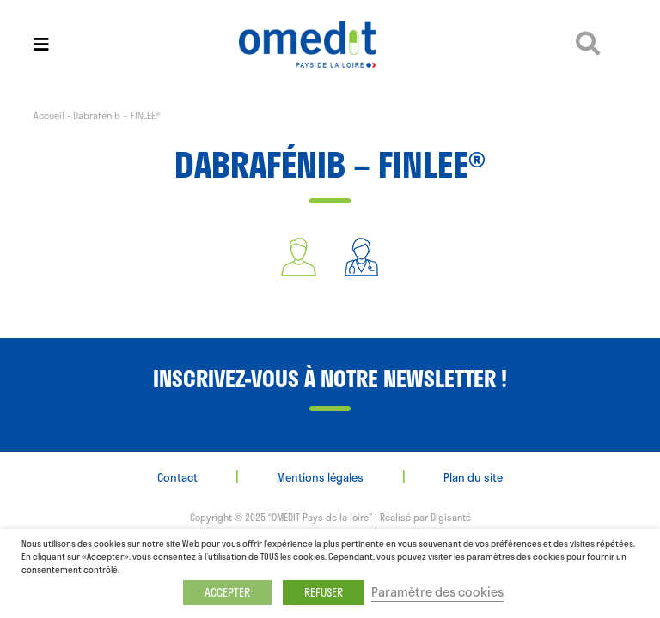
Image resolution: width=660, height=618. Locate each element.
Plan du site (473, 477)
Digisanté (451, 517)
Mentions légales (320, 477)
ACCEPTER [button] (227, 592)
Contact (177, 477)
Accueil (49, 115)
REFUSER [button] (323, 592)
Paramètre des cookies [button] (437, 591)
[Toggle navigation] (41, 44)
